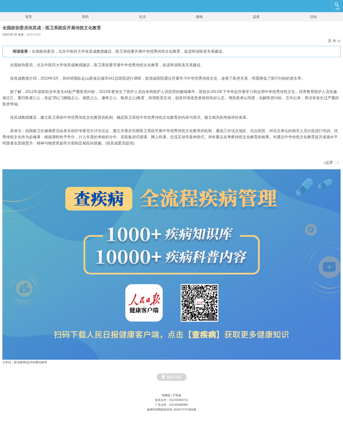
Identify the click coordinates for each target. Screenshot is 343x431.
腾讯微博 (41, 362)
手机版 (177, 395)
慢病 (199, 17)
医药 (85, 17)
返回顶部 (171, 377)
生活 (142, 17)
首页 (28, 17)
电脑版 (166, 395)
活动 (313, 17)
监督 (256, 17)
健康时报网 (33, 34)
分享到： (8, 362)
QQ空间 (30, 362)
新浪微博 (19, 362)
